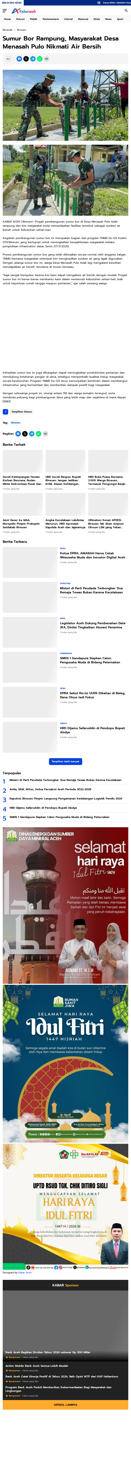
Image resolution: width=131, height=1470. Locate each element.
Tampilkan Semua (22, 412)
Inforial (68, 19)
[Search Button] (126, 10)
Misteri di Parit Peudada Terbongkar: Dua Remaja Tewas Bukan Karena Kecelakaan (91, 590)
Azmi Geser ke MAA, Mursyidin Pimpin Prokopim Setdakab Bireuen (21, 523)
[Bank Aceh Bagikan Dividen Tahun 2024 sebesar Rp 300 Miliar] (65, 1325)
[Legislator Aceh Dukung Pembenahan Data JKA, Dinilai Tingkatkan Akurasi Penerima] (30, 632)
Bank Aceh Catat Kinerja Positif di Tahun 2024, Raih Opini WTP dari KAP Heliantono (61, 1376)
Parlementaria (51, 19)
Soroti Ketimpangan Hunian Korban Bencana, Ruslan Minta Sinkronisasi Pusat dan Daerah (22, 480)
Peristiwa (65, 583)
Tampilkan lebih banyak (65, 761)
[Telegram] (33, 59)
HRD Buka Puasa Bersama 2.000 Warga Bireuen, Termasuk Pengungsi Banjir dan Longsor (106, 480)
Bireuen (15, 423)
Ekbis (97, 19)
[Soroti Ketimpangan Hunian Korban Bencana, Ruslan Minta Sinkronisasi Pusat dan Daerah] (23, 461)
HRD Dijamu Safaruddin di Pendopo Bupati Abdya (92, 730)
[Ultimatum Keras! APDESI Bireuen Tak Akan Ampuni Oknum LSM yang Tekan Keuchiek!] (108, 504)
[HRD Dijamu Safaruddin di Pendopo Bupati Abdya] (30, 737)
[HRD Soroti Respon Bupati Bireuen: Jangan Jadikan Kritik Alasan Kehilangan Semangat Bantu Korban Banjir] (66, 461)
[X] (26, 59)
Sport (120, 19)
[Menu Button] (4, 10)
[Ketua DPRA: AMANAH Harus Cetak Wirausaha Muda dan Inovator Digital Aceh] (30, 562)
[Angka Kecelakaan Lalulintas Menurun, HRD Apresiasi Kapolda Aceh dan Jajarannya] (66, 504)
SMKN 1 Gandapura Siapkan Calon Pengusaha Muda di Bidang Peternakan (90, 660)
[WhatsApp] (39, 59)
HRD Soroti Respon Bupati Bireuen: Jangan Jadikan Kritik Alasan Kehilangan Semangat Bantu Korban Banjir (63, 480)
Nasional (83, 19)
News (108, 19)
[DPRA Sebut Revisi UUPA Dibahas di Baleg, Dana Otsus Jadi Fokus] (30, 702)
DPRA (63, 548)
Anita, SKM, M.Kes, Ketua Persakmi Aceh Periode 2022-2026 (50, 789)
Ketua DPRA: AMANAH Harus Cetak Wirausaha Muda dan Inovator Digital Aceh (92, 555)
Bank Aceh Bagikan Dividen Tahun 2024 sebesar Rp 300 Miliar (47, 1352)
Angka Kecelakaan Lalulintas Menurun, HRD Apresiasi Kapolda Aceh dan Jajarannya (65, 523)
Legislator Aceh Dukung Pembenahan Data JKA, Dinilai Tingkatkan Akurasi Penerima (92, 625)
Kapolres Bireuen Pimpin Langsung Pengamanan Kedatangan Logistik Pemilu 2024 (66, 798)
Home (7, 19)
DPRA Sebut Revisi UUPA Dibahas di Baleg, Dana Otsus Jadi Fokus (92, 695)
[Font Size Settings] (8, 59)
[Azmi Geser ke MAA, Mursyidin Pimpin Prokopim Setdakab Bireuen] (23, 504)
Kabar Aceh (25, 1272)
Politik (33, 19)
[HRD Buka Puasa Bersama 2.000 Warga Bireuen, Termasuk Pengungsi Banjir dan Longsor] (108, 461)
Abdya (63, 723)
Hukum (20, 19)
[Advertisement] (65, 330)
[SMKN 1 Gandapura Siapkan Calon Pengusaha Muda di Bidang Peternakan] (30, 667)
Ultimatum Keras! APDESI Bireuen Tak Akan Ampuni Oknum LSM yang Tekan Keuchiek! (105, 523)
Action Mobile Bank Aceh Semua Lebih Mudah (36, 1366)
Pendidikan (66, 653)
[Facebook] (19, 59)
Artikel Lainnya (65, 1405)
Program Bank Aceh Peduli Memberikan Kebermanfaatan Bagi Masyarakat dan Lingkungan (58, 1389)
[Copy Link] (46, 59)
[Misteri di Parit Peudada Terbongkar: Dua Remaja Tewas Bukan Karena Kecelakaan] (30, 597)
